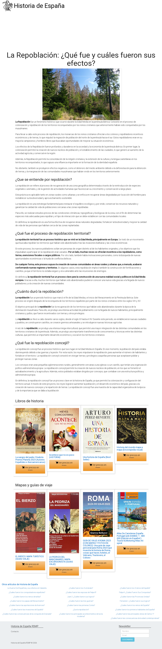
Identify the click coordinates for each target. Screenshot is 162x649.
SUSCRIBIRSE (127, 640)
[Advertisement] (81, 30)
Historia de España (39, 5)
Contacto (15, 631)
